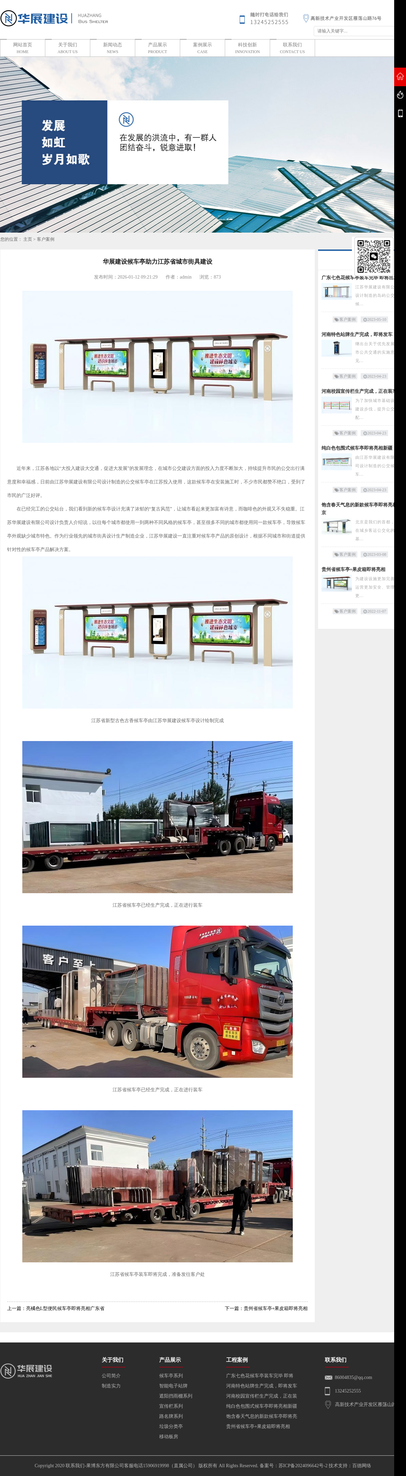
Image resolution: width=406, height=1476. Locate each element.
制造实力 (111, 1385)
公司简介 (111, 1375)
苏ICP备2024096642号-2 (303, 1465)
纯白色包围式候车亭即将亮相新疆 (356, 448)
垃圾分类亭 (171, 1426)
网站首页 (22, 48)
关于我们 (67, 48)
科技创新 (247, 48)
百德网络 (361, 1465)
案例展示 (202, 48)
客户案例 (45, 239)
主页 (27, 239)
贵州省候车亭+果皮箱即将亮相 (353, 569)
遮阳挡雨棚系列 (175, 1396)
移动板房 (168, 1436)
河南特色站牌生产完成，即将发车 (356, 334)
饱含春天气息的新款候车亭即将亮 (261, 1416)
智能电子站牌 (173, 1385)
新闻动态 (112, 48)
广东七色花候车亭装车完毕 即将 (260, 1375)
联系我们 (292, 48)
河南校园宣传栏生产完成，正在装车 (359, 391)
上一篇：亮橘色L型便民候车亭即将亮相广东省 (56, 1308)
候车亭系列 (171, 1375)
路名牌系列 (171, 1416)
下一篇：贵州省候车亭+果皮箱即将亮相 (266, 1308)
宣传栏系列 (171, 1406)
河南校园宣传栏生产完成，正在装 (261, 1396)
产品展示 (157, 48)
